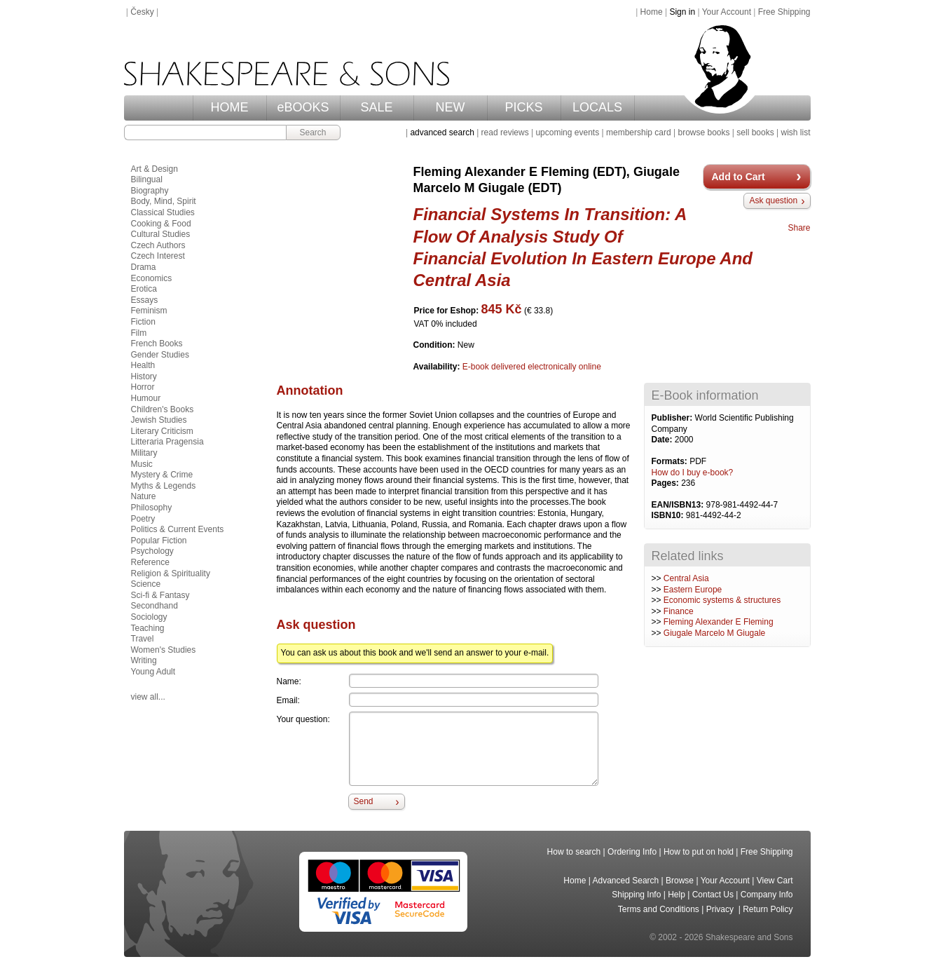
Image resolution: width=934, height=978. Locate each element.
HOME (230, 107)
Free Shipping (784, 12)
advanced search (442, 132)
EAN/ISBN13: (679, 505)
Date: (663, 439)
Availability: (437, 367)
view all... (148, 697)
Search (312, 132)
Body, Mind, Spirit (163, 201)
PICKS (523, 107)
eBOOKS (303, 107)
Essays (144, 300)
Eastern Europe (693, 590)
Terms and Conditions (658, 909)
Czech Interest (158, 256)
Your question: (303, 719)
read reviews (505, 132)
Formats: (671, 461)
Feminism (149, 310)
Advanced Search (626, 880)
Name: (289, 681)
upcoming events (567, 132)
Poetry (143, 519)
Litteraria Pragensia (167, 442)
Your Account (726, 12)
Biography (150, 191)
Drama (143, 267)
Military (144, 453)
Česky (141, 12)
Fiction (143, 322)
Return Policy (767, 909)
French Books (157, 343)
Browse (680, 880)
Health (143, 365)
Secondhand (154, 606)
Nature (143, 496)
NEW (450, 107)
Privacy (721, 909)
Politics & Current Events (177, 529)
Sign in (682, 12)
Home (651, 12)
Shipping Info (636, 894)
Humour (146, 398)
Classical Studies (163, 212)
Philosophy (151, 507)
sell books (755, 132)
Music (142, 464)
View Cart (775, 880)
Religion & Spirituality (170, 573)
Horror (143, 387)
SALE (376, 107)
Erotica (144, 289)
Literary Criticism (162, 431)
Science (146, 584)
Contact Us (713, 894)
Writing (144, 660)
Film (139, 333)
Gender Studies (160, 355)
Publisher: (673, 418)
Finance (679, 611)
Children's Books (162, 409)
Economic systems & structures (722, 600)
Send (363, 801)
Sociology (149, 617)
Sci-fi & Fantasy (160, 595)
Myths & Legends (163, 486)
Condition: (435, 345)
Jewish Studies (159, 420)
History (144, 376)
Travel (142, 639)
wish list (795, 132)
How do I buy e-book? (693, 472)
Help (676, 894)
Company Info (767, 894)
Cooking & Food (161, 224)
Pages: (667, 483)
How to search (574, 852)
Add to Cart (738, 176)
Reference (150, 562)
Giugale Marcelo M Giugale (714, 633)
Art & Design (154, 169)
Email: (288, 700)
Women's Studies (163, 650)
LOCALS (597, 107)
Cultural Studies (161, 234)
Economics (151, 278)
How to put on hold (699, 852)
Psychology (152, 551)
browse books (703, 132)
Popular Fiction (159, 540)
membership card (638, 132)
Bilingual (147, 179)
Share (799, 228)
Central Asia (686, 578)
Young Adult (153, 672)
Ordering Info (632, 852)
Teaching (148, 628)
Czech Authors (158, 245)
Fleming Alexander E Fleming (719, 622)
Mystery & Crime (162, 475)
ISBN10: (669, 515)
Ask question (773, 200)
